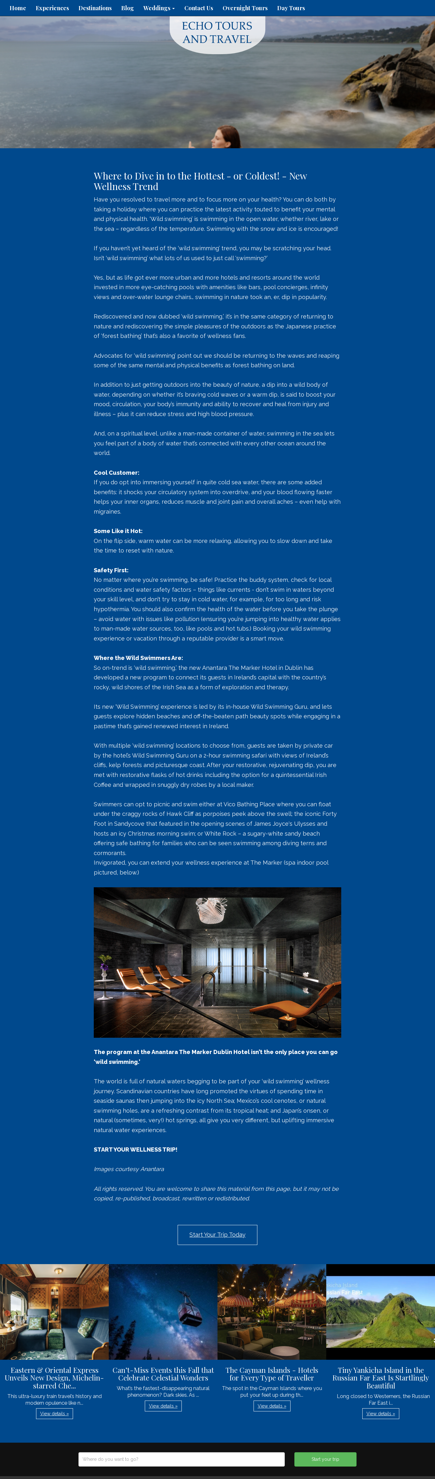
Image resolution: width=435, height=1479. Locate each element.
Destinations (95, 8)
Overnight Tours (245, 8)
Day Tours (291, 8)
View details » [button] (54, 1413)
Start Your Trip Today (217, 1234)
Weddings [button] (159, 8)
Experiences (52, 8)
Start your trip (325, 1459)
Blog (127, 8)
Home (18, 8)
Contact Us (198, 8)
